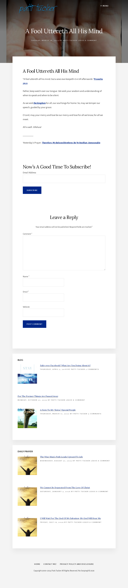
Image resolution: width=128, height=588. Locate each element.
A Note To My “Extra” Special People (58, 414)
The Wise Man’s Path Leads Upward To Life (61, 461)
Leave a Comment (87, 40)
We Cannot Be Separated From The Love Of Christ (65, 491)
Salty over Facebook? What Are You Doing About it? (65, 369)
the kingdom (40, 103)
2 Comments (92, 373)
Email (26, 296)
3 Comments (94, 418)
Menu (106, 6)
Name (26, 281)
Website (26, 311)
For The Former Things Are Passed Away (38, 400)
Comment (27, 238)
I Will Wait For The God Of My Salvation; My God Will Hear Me (70, 522)
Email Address (29, 177)
